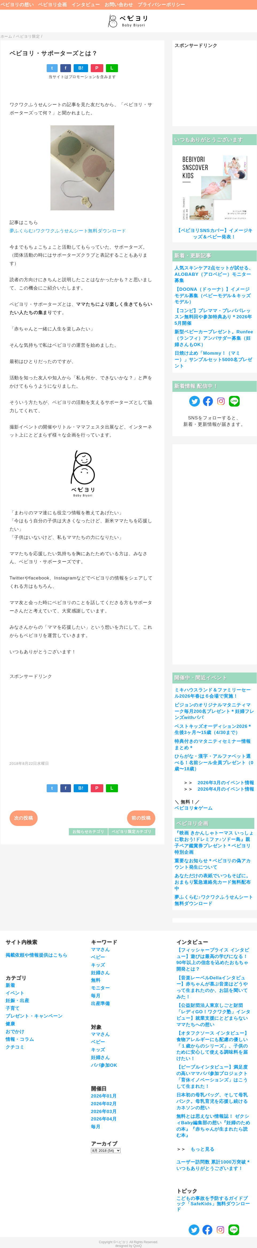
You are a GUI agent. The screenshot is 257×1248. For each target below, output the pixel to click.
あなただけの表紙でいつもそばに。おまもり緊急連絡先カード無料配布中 (213, 882)
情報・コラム (20, 1039)
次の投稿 (23, 818)
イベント (15, 993)
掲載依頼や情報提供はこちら (37, 955)
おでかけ (15, 1031)
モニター (100, 988)
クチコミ (15, 1047)
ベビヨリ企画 (52, 4)
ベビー (98, 957)
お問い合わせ (119, 4)
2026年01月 (104, 1096)
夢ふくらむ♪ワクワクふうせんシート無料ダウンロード (68, 230)
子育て (13, 1008)
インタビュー (86, 4)
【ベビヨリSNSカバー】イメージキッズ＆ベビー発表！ (214, 233)
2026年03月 (104, 1111)
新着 (10, 985)
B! (81, 68)
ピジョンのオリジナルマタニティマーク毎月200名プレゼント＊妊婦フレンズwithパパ (214, 711)
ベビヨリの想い (17, 4)
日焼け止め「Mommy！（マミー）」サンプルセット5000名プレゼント (213, 360)
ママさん (100, 949)
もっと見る (202, 1149)
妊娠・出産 (17, 1000)
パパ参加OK (104, 1065)
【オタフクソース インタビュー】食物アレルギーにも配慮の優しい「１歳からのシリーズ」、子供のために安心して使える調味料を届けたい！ (212, 1046)
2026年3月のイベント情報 (226, 782)
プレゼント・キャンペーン (34, 1016)
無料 (96, 980)
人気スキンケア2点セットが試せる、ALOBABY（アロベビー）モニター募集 (214, 274)
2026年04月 (104, 1119)
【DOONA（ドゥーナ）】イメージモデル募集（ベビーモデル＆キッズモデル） (213, 296)
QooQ (137, 1246)
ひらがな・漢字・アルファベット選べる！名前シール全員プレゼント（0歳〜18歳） (214, 763)
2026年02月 (104, 1103)
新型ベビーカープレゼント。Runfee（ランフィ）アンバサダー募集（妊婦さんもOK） (214, 338)
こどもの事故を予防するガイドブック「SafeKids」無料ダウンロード (213, 1204)
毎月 (96, 995)
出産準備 (100, 1003)
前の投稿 (141, 818)
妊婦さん (100, 972)
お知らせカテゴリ (88, 832)
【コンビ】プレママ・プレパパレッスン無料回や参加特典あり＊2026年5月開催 (213, 317)
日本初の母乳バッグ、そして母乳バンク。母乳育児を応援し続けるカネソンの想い (212, 1101)
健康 (10, 1023)
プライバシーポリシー (161, 4)
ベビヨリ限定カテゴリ (132, 832)
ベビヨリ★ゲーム (194, 808)
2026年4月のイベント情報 (226, 789)
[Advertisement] (82, 717)
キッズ (98, 965)
